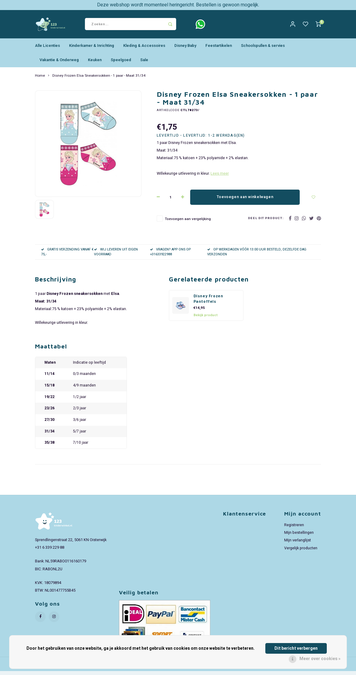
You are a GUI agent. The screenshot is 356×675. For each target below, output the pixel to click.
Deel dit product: (266, 222)
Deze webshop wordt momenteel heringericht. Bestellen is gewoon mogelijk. (178, 5)
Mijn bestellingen (299, 536)
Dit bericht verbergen (296, 648)
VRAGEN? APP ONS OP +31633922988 (170, 256)
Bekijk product (206, 318)
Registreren (294, 529)
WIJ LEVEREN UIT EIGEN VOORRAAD (116, 256)
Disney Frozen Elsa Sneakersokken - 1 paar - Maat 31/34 (98, 79)
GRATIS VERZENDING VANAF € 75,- (67, 256)
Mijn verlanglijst (297, 544)
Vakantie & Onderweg (59, 64)
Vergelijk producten (300, 551)
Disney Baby (185, 49)
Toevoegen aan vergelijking (188, 223)
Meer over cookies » (319, 659)
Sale (144, 64)
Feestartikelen (218, 49)
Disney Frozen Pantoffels (208, 303)
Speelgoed (121, 64)
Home (40, 79)
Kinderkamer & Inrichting (91, 49)
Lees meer (220, 177)
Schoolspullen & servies (263, 49)
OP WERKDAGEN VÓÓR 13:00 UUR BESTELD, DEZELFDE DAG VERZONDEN (256, 256)
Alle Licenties (47, 49)
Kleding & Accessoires (144, 49)
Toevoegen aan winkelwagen (245, 201)
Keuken (95, 64)
